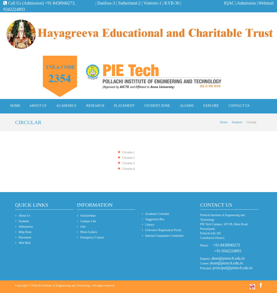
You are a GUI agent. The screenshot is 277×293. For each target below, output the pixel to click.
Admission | (247, 3)
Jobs (83, 226)
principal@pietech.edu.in (233, 268)
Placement (124, 105)
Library (149, 224)
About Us (38, 105)
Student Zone (157, 105)
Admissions (26, 226)
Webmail (266, 3)
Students (237, 122)
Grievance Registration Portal (163, 230)
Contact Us (239, 105)
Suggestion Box (154, 219)
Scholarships (88, 215)
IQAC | (230, 3)
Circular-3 (128, 163)
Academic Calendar (157, 213)
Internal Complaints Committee (164, 235)
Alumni (187, 105)
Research (95, 105)
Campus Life (88, 221)
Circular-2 (128, 157)
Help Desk (25, 232)
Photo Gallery (88, 232)
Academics (66, 105)
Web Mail (25, 242)
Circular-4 (128, 168)
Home (15, 105)
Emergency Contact (92, 237)
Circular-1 (128, 152)
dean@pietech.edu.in (228, 258)
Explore (211, 105)
